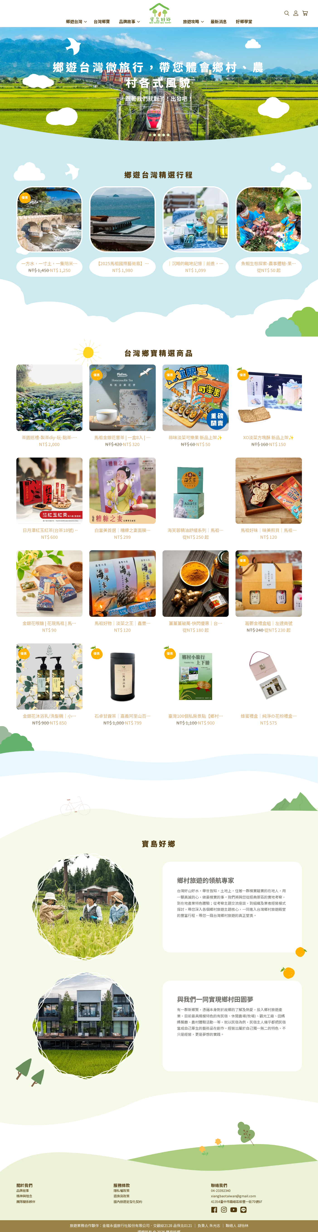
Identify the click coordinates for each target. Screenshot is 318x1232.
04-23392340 (221, 1190)
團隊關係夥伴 (25, 1201)
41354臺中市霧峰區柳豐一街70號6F (236, 1201)
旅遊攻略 (193, 15)
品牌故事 (129, 15)
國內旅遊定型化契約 (128, 1201)
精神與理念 (24, 1195)
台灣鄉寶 (102, 15)
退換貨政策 (121, 1195)
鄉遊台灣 (76, 15)
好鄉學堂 (244, 15)
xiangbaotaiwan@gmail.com (233, 1195)
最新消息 (219, 15)
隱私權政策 (121, 1190)
